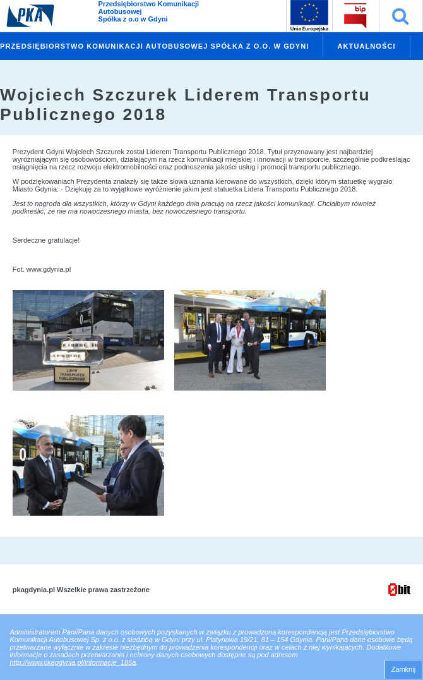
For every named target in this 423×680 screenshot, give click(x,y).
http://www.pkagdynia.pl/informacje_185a (72, 662)
